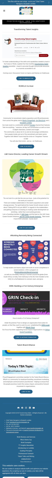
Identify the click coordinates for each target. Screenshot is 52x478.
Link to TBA (26, 391)
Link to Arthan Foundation (26, 337)
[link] (26, 10)
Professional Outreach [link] (26, 453)
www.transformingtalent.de (35, 428)
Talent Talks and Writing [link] (26, 456)
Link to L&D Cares (26, 228)
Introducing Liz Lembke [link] (26, 448)
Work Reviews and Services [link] (26, 437)
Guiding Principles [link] (26, 451)
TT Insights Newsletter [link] (26, 445)
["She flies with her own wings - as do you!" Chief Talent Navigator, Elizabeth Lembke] (26, 2)
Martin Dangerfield (28, 120)
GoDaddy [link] (29, 473)
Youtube (32, 125)
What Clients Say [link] (26, 440)
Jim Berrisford (40, 120)
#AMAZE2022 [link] (26, 459)
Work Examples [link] (26, 442)
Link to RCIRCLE (26, 146)
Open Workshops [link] (26, 462)
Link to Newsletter (26, 78)
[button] (4, 11)
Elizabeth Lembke (26, 123)
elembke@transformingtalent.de (19, 422)
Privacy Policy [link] (26, 465)
